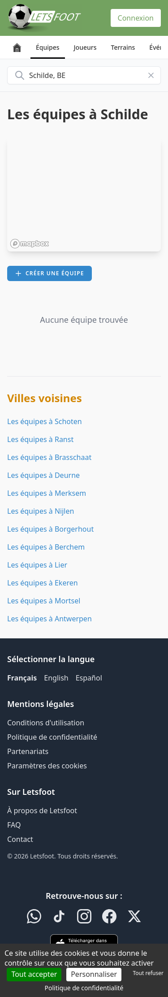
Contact (20, 839)
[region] (84, 194)
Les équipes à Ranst (40, 439)
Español (89, 678)
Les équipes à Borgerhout (50, 529)
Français (22, 678)
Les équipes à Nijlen (40, 511)
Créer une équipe (49, 273)
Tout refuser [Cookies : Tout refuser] (148, 973)
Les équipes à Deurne (43, 475)
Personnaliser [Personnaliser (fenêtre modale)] (94, 974)
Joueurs (85, 47)
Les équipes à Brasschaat (49, 457)
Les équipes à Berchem (46, 547)
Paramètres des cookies (47, 766)
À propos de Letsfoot (42, 810)
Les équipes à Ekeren (42, 583)
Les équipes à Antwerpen (49, 619)
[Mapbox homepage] (29, 243)
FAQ (14, 825)
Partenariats (27, 751)
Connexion (136, 18)
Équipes (48, 47)
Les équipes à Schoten (44, 421)
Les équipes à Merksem (46, 493)
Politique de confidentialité (52, 737)
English (56, 678)
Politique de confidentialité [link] (84, 988)
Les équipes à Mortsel (43, 601)
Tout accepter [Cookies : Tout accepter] (34, 974)
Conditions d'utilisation (45, 723)
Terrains (123, 47)
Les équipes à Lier (37, 565)
